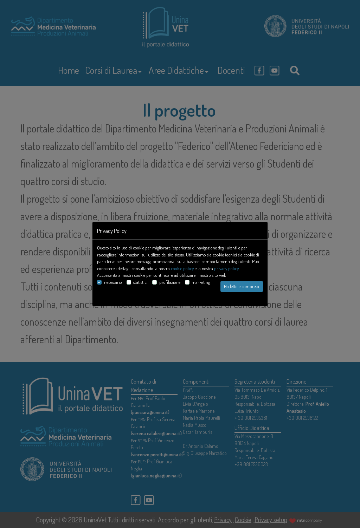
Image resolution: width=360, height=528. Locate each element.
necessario (113, 282)
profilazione (169, 282)
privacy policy (226, 268)
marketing (201, 282)
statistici (140, 282)
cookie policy (182, 268)
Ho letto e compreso (241, 286)
